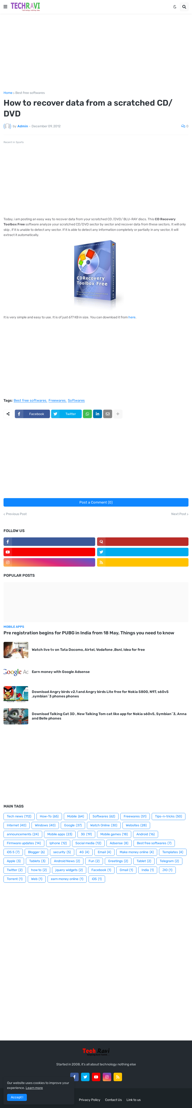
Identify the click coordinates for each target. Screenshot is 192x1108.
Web (36, 879)
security (62, 852)
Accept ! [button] (17, 1097)
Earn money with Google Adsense (61, 672)
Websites (136, 825)
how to (39, 870)
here (131, 317)
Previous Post (16, 514)
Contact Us (113, 1100)
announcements (23, 834)
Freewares (57, 401)
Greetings (118, 861)
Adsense (119, 843)
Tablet (144, 861)
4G (84, 852)
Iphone (58, 843)
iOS (97, 879)
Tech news (19, 816)
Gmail (126, 870)
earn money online (67, 879)
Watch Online (103, 825)
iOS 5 (13, 852)
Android (145, 834)
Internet (16, 825)
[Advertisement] (96, 52)
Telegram (169, 861)
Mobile (75, 816)
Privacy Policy (89, 1100)
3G (86, 834)
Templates (172, 852)
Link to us (134, 1100)
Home (8, 93)
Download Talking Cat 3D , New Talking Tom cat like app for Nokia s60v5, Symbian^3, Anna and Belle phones (109, 716)
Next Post (178, 514)
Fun (94, 861)
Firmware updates (24, 843)
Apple (14, 861)
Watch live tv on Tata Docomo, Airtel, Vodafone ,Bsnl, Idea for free (88, 650)
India (148, 870)
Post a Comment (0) (96, 502)
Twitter (15, 870)
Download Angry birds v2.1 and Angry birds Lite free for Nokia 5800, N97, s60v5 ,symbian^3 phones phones (100, 694)
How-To (49, 816)
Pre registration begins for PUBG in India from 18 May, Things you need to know (89, 633)
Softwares (76, 401)
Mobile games (114, 834)
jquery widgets (69, 870)
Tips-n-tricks (168, 816)
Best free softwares (30, 93)
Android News (67, 861)
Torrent (15, 879)
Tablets (37, 861)
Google (73, 825)
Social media (88, 843)
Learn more (34, 1088)
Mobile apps (59, 834)
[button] (5, 7)
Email (104, 852)
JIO (167, 870)
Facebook (101, 870)
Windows (45, 825)
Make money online (137, 852)
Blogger (36, 852)
